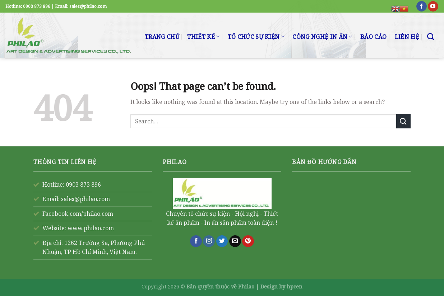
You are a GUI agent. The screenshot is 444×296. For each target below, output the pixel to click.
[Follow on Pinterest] (248, 241)
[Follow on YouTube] (433, 6)
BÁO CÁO (373, 37)
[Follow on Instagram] (209, 241)
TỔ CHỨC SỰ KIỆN (256, 37)
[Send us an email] (235, 241)
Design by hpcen (281, 286)
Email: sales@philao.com (76, 199)
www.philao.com (91, 228)
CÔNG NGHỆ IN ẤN (322, 37)
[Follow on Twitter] (222, 241)
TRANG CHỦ (162, 37)
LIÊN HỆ (407, 37)
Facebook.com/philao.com (77, 214)
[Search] (430, 36)
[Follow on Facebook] (421, 6)
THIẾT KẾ (203, 37)
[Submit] (403, 121)
